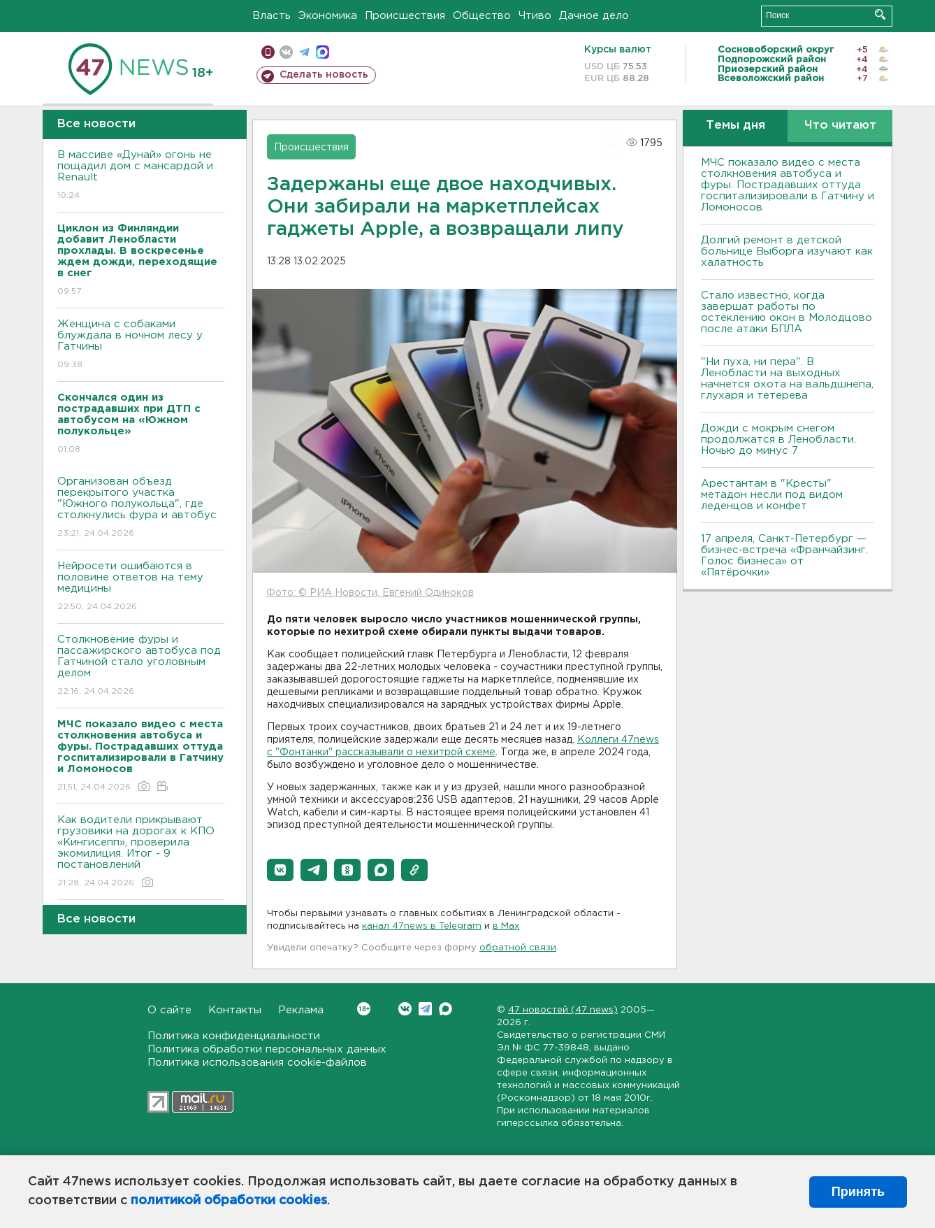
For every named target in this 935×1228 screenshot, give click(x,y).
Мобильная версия (268, 52)
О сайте (169, 1010)
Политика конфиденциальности (233, 1036)
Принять (858, 1192)
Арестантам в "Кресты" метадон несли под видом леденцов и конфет (772, 495)
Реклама (301, 1010)
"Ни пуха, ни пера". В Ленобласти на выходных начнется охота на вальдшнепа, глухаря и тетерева (787, 378)
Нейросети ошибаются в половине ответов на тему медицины (140, 587)
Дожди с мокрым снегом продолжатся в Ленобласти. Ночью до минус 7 (778, 439)
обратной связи (517, 948)
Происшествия (405, 15)
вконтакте (286, 52)
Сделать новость (324, 75)
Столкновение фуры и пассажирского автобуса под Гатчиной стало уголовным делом (140, 666)
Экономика (327, 15)
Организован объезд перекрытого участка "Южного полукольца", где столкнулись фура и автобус (140, 508)
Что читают (840, 125)
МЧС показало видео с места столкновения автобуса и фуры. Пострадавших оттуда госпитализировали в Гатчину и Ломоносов (787, 185)
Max (445, 1008)
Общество (482, 15)
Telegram (425, 1008)
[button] (280, 870)
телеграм (304, 52)
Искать (880, 14)
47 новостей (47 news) (563, 1010)
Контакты (234, 1010)
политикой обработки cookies (229, 1200)
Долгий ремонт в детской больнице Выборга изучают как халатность (787, 251)
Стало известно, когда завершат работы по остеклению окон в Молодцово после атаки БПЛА (786, 312)
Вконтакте (363, 1008)
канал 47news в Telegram (421, 926)
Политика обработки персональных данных (266, 1049)
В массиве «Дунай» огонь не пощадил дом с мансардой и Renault (140, 175)
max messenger (322, 52)
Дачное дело (594, 15)
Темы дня (735, 125)
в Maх (506, 926)
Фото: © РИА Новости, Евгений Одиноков (370, 593)
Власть (271, 15)
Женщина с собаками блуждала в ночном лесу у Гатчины (140, 345)
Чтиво (535, 15)
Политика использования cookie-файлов (257, 1062)
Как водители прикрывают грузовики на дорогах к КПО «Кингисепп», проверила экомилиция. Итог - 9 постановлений (140, 852)
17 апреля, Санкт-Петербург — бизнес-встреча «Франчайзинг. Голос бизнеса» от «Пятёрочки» (784, 555)
